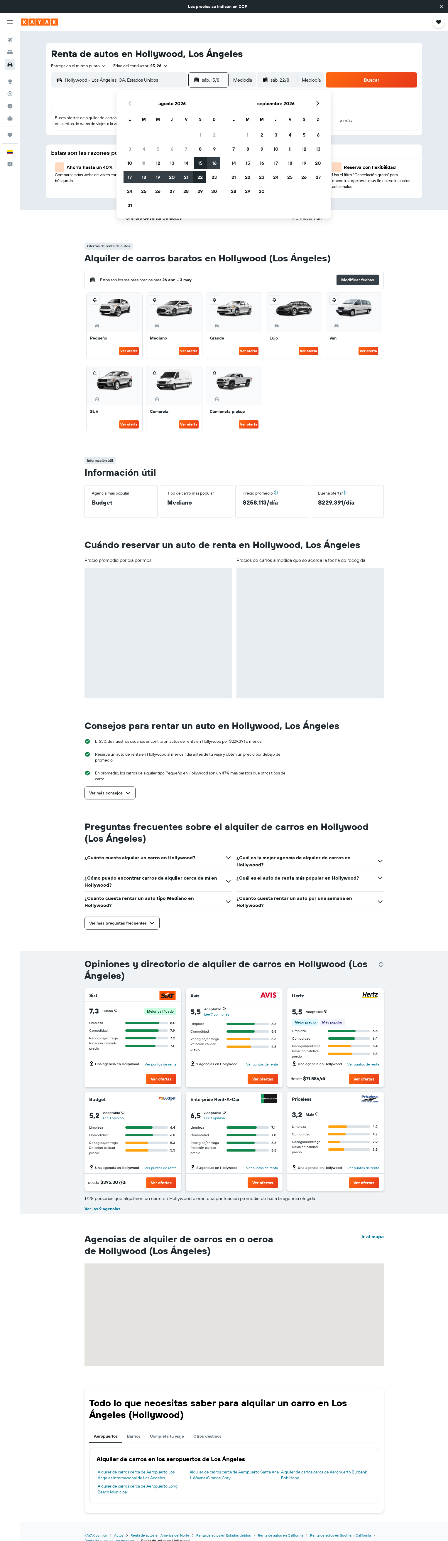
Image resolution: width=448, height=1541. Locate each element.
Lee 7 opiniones (216, 1014)
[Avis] (269, 996)
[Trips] (10, 135)
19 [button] (158, 177)
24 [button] (129, 191)
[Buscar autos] (10, 64)
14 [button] (186, 163)
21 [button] (186, 177)
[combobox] (78, 66)
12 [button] (158, 163)
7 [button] (186, 149)
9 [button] (214, 149)
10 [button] (129, 163)
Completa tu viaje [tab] (167, 1436)
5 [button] (158, 149)
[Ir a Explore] (10, 81)
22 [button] (200, 177)
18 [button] (144, 177)
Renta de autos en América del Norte (160, 1535)
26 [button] (157, 191)
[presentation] (381, 964)
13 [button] (172, 163)
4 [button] (144, 149)
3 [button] (130, 149)
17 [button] (130, 177)
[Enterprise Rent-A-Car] (269, 1099)
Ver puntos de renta (160, 1064)
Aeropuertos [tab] (106, 1436)
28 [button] (186, 191)
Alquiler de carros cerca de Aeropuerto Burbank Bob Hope (324, 1474)
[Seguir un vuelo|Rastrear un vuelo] (10, 94)
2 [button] (214, 135)
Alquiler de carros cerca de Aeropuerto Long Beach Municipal (137, 1489)
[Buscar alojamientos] (10, 52)
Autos (119, 1535)
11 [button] (144, 163)
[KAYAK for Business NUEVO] (10, 118)
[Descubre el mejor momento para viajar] (10, 106)
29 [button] (200, 191)
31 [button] (130, 205)
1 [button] (200, 135)
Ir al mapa (372, 1236)
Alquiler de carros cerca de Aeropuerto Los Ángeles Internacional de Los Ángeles (136, 1474)
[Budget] (167, 1099)
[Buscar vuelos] (10, 40)
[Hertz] (370, 996)
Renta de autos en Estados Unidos (223, 1535)
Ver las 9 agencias (102, 1208)
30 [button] (214, 191)
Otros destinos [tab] (207, 1436)
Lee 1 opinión (113, 1118)
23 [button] (214, 177)
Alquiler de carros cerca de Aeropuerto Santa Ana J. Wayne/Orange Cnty (234, 1474)
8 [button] (200, 149)
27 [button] (172, 191)
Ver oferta (129, 351)
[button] (441, 6)
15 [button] (200, 163)
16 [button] (214, 163)
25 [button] (143, 191)
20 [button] (172, 177)
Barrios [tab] (134, 1436)
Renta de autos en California (280, 1535)
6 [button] (172, 149)
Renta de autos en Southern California (340, 1535)
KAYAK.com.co (95, 1535)
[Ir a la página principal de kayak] (39, 22)
